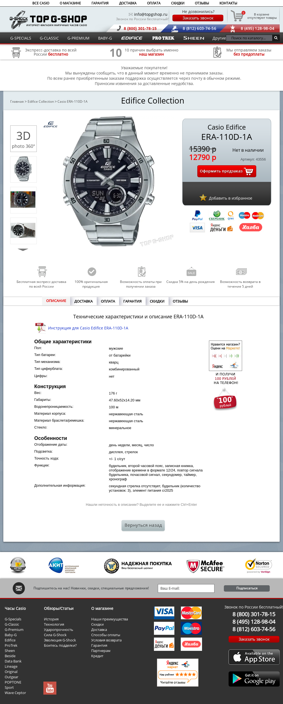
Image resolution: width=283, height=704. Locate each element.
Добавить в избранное (230, 198)
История (51, 619)
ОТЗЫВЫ (202, 3)
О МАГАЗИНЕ (70, 3)
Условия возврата (106, 640)
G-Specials (13, 619)
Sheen (10, 650)
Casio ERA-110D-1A (72, 101)
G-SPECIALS (20, 38)
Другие (219, 38)
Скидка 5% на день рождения (190, 281)
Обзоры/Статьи (59, 608)
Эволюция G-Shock (60, 640)
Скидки (97, 624)
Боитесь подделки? (60, 645)
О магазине (102, 608)
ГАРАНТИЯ (100, 3)
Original (11, 671)
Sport (9, 687)
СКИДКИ (177, 3)
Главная (17, 101)
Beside (10, 655)
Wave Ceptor (15, 692)
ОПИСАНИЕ (56, 300)
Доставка (99, 629)
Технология (54, 624)
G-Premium (14, 629)
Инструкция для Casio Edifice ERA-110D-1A (88, 328)
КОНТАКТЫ (228, 3)
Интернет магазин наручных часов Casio (48, 20)
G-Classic (12, 624)
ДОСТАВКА (128, 3)
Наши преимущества (109, 619)
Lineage (11, 666)
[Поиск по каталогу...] (250, 38)
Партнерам (101, 650)
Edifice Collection (41, 101)
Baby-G (11, 634)
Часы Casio (15, 608)
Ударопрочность (58, 629)
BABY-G (105, 38)
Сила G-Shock (55, 634)
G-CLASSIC (49, 38)
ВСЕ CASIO (40, 3)
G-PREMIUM (78, 38)
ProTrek (11, 645)
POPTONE (13, 682)
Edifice (10, 640)
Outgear (11, 676)
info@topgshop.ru (150, 14)
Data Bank (13, 661)
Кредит (97, 655)
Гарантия (99, 645)
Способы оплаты (105, 634)
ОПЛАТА (154, 3)
